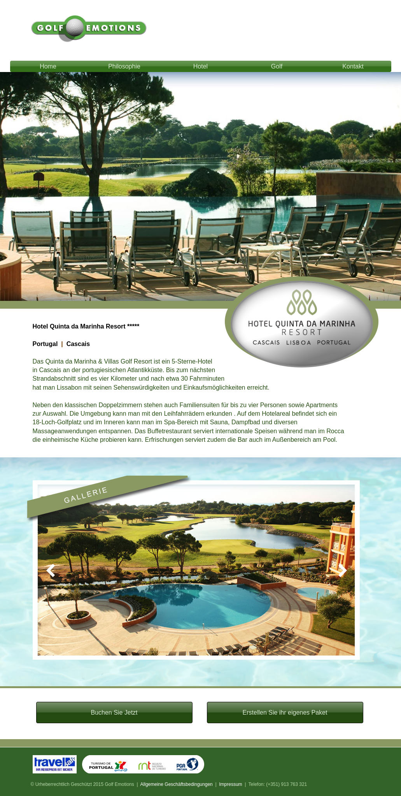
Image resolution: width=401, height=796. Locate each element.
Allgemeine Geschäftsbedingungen (176, 784)
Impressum (230, 784)
